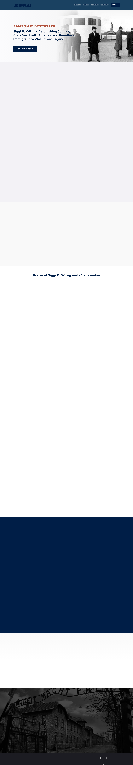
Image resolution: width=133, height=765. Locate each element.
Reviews (94, 5)
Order (115, 5)
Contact (104, 5)
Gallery (77, 5)
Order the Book (25, 49)
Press (86, 5)
